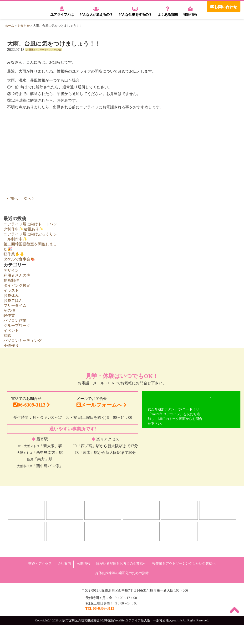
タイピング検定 (17, 285)
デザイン (11, 270)
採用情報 (190, 11)
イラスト (11, 290)
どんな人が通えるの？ (96, 11)
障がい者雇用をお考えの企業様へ (121, 563)
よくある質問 (168, 11)
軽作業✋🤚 (14, 254)
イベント (11, 330)
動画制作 (11, 280)
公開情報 (83, 563)
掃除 (7, 336)
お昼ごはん (13, 300)
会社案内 (64, 563)
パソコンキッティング (23, 341)
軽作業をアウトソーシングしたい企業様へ (184, 563)
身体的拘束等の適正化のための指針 (122, 573)
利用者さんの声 (17, 275)
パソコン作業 (15, 320)
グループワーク (17, 325)
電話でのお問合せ (31, 403)
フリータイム (44, 49)
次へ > (29, 198)
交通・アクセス (40, 563)
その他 (57, 49)
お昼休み (31, 49)
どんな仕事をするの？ (135, 11)
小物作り (11, 346)
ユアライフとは (62, 11)
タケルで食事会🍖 (19, 259)
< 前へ (12, 198)
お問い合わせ (223, 7)
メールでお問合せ (101, 402)
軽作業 (9, 315)
